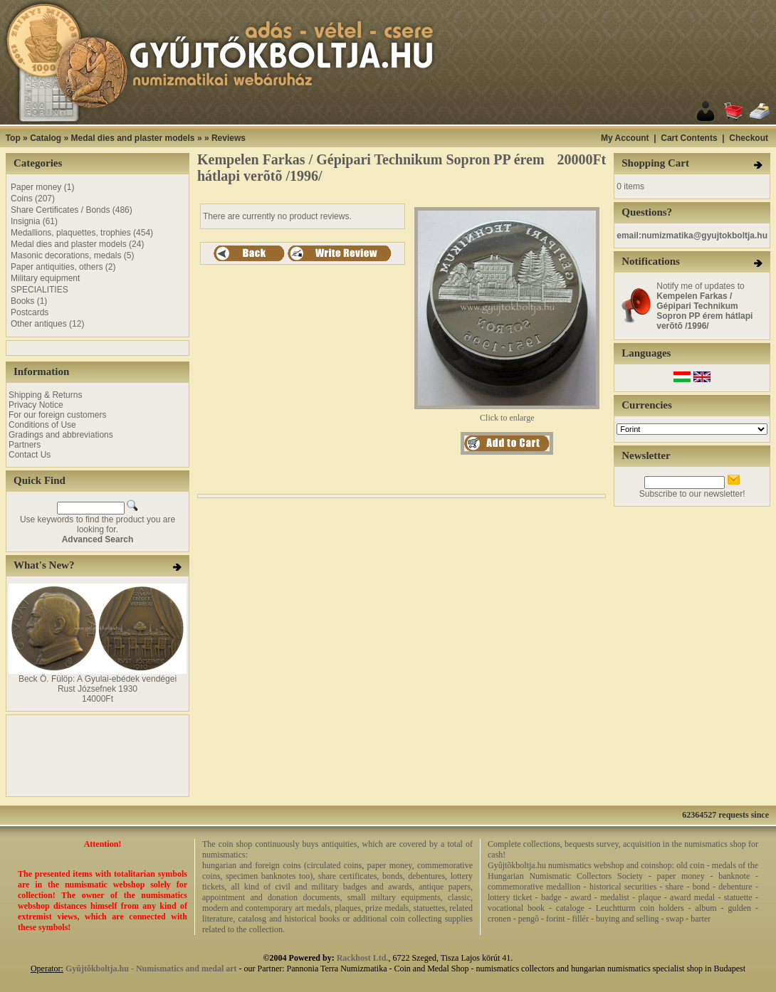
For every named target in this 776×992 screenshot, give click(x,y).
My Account (625, 138)
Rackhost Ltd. (363, 958)
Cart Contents (689, 138)
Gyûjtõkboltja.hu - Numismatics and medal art (151, 968)
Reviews (228, 138)
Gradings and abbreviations (61, 435)
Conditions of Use (42, 425)
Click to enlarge (506, 414)
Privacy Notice (36, 405)
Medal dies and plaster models (132, 138)
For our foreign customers (57, 415)
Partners (25, 445)
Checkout (748, 138)
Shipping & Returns (45, 395)
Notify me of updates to (704, 306)
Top (13, 138)
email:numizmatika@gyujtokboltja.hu (692, 236)
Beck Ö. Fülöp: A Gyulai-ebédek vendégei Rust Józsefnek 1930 (98, 684)
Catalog (45, 138)
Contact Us (30, 455)
